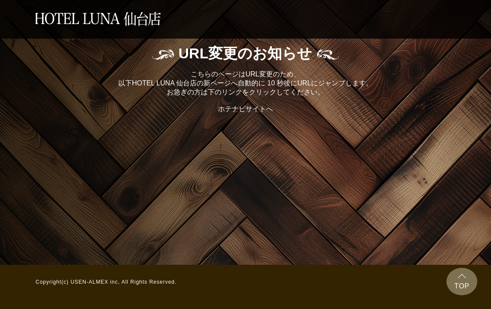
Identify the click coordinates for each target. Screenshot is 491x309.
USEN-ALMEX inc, (95, 282)
